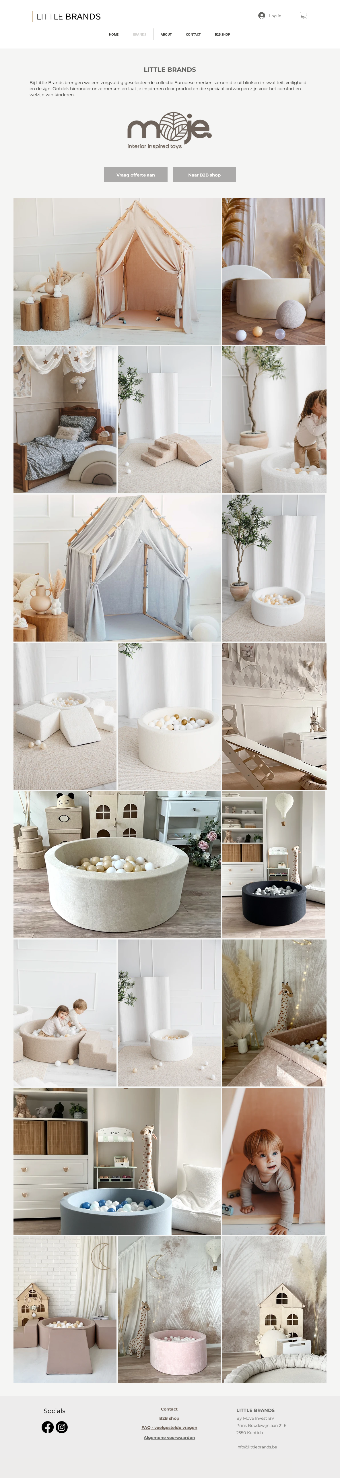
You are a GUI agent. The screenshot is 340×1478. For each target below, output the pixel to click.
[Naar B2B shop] (204, 174)
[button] (304, 15)
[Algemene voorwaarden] (169, 1437)
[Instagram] (62, 1427)
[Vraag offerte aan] (136, 174)
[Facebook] (48, 1427)
